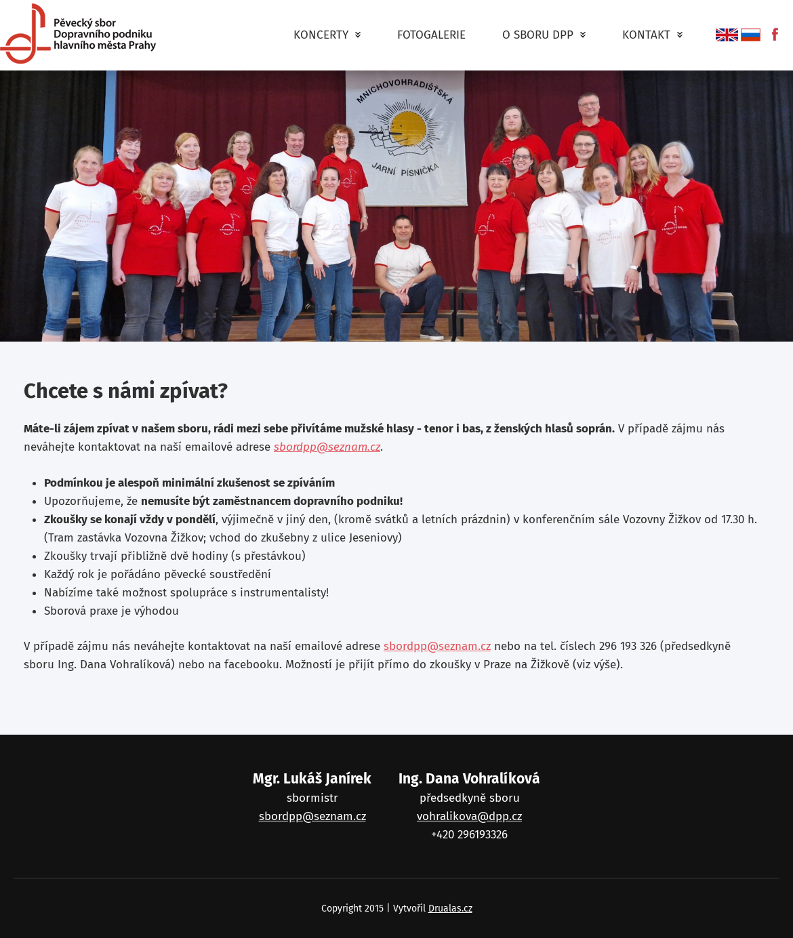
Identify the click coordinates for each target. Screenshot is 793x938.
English (727, 34)
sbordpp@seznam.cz (327, 447)
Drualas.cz (450, 908)
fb (770, 34)
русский (750, 34)
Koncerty (327, 38)
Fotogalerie (431, 35)
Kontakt (652, 38)
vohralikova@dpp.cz (469, 816)
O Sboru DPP (544, 38)
